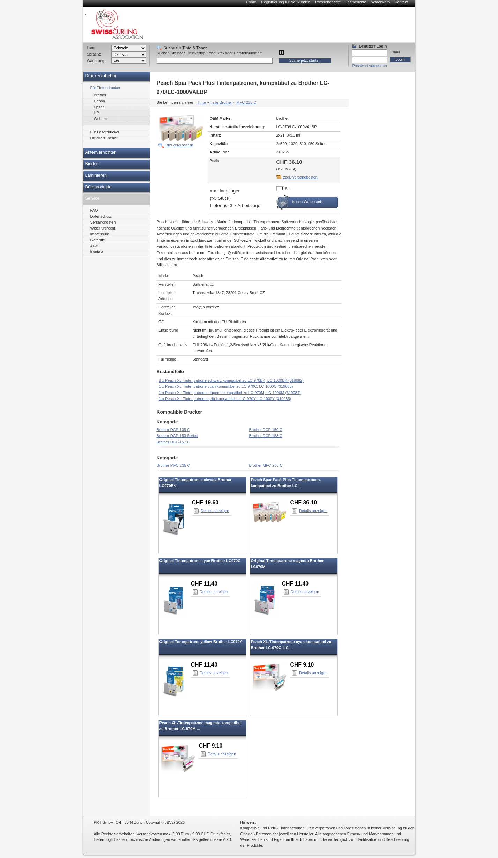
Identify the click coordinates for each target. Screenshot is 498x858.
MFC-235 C (246, 102)
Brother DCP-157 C (173, 442)
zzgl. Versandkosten (300, 177)
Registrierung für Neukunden (285, 2)
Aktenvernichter (100, 152)
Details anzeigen (215, 511)
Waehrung (95, 61)
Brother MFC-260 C (266, 465)
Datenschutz (101, 216)
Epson (99, 107)
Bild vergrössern (179, 145)
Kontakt (401, 2)
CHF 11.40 (204, 584)
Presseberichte (328, 2)
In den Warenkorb (307, 201)
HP (96, 113)
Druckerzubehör (101, 75)
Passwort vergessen (369, 65)
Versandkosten (103, 222)
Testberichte (355, 2)
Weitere (100, 119)
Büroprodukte (98, 186)
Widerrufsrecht (103, 228)
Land (91, 47)
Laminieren (96, 175)
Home (251, 2)
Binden (92, 163)
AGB (94, 246)
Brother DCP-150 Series (177, 436)
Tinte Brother (221, 102)
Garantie (97, 240)
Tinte (202, 102)
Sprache (94, 54)
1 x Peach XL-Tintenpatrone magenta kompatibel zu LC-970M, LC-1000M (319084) (229, 393)
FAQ (94, 210)
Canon (99, 101)
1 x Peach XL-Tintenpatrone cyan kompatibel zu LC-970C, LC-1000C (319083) (226, 386)
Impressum (99, 234)
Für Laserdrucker (105, 132)
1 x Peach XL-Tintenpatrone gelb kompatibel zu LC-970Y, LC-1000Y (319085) (225, 399)
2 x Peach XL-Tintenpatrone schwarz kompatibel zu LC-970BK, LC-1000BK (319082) (231, 380)
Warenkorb (380, 2)
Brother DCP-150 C (265, 430)
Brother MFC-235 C (173, 465)
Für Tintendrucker (105, 88)
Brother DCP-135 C (173, 430)
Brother (100, 95)
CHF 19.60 (205, 503)
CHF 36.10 (303, 503)
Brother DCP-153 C (265, 436)
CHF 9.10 (302, 665)
